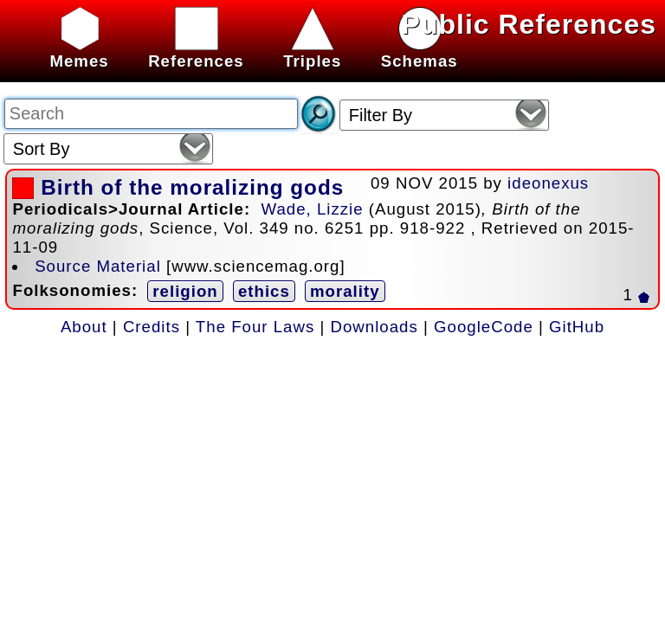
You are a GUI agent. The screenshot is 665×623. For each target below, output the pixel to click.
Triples (312, 51)
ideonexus (548, 183)
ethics (264, 291)
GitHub (576, 327)
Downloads (374, 327)
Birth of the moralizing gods (192, 187)
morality (345, 291)
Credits (151, 327)
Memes (78, 51)
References (196, 51)
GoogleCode (483, 327)
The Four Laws (255, 327)
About (84, 327)
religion (184, 291)
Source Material (98, 266)
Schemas (419, 51)
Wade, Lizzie (312, 209)
